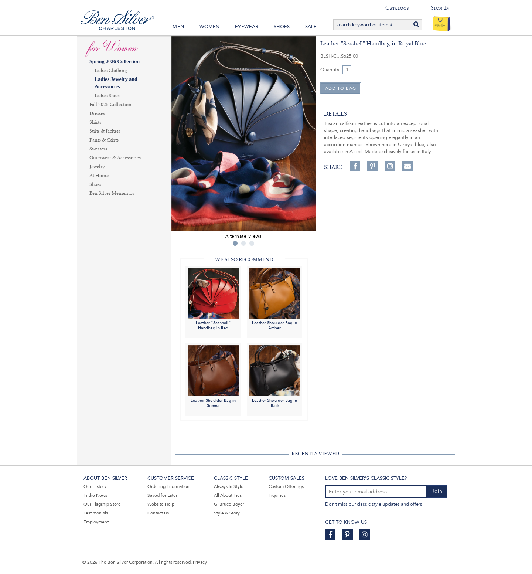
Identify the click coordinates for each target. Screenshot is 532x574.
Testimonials (95, 513)
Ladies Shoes (107, 95)
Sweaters (98, 149)
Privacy (200, 562)
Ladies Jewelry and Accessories (116, 83)
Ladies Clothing (111, 70)
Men (178, 26)
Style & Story (227, 513)
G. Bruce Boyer (229, 504)
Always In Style (228, 486)
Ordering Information (168, 486)
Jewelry (97, 166)
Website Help (160, 504)
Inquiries (277, 495)
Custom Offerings (286, 486)
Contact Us (158, 513)
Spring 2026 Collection (114, 61)
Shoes (282, 26)
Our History (94, 486)
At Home (99, 175)
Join (437, 491)
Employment (96, 522)
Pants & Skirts (104, 140)
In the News (95, 495)
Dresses (97, 113)
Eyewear (246, 26)
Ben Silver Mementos (111, 193)
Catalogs (397, 8)
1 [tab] (235, 243)
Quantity (329, 70)
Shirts (95, 122)
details (335, 114)
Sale (311, 26)
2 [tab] (243, 243)
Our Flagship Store (102, 504)
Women (210, 26)
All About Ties (228, 495)
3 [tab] (251, 243)
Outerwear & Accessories (115, 157)
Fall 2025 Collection (110, 104)
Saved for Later (162, 495)
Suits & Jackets (104, 131)
